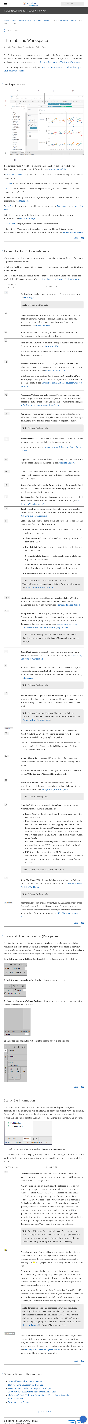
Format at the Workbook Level (36, 720)
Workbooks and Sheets (59, 169)
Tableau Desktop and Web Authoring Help (34, 20)
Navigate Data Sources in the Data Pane (26, 1385)
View (8, 188)
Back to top (79, 238)
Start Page (24, 201)
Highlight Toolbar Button (68, 605)
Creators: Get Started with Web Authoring (60, 67)
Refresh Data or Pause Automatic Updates (40, 405)
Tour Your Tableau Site (14, 71)
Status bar (10, 224)
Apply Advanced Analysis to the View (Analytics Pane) (32, 1392)
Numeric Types (30, 1325)
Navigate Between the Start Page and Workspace (30, 1388)
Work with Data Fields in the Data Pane (26, 1381)
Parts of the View (16, 1399)
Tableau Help (10, 20)
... (52, 20)
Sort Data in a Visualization (34, 516)
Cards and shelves (14, 174)
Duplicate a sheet (66, 463)
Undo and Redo (43, 326)
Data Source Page (27, 218)
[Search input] (75, 3)
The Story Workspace (70, 62)
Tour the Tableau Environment (67, 20)
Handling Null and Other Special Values (42, 1349)
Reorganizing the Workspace (55, 789)
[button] (5, 4)
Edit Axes (28, 678)
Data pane (61, 206)
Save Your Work (52, 346)
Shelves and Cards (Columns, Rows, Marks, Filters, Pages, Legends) (38, 1395)
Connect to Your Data (55, 370)
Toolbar (9, 183)
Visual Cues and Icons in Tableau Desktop (61, 279)
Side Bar (9, 206)
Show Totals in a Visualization (39, 587)
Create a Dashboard (48, 62)
